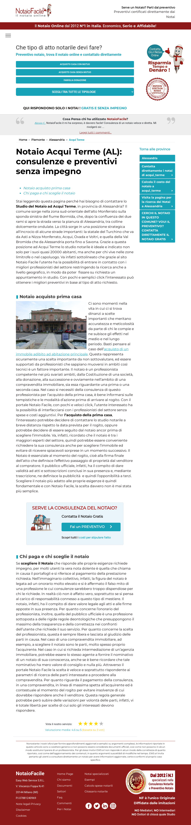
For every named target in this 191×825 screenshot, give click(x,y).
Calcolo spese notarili (99, 785)
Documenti (64, 785)
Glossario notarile (96, 791)
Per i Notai (64, 809)
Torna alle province (154, 149)
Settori (61, 791)
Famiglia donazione (75, 80)
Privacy (36, 804)
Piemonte (38, 139)
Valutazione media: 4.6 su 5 (75, 730)
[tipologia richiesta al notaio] (75, 92)
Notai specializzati (97, 774)
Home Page (65, 774)
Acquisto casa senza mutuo (75, 72)
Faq (59, 797)
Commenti (64, 803)
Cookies (21, 815)
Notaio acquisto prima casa (46, 188)
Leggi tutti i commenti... (95, 132)
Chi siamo (63, 779)
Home (23, 139)
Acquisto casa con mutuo (75, 64)
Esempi (90, 779)
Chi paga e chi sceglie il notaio (49, 193)
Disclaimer (23, 809)
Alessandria (57, 139)
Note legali (23, 804)
